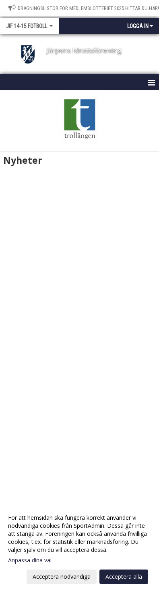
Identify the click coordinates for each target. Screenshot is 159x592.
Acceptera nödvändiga (62, 576)
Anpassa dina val (30, 560)
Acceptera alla (123, 576)
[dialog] (79, 547)
